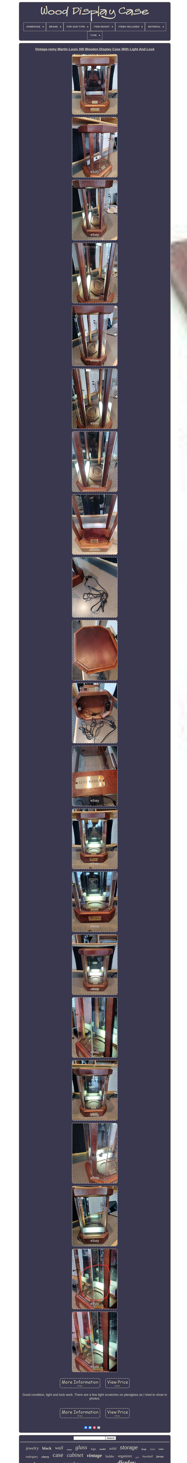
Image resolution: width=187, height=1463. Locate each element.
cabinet (75, 1455)
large (143, 1449)
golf (137, 1457)
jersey (160, 1456)
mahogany (32, 1456)
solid (112, 1448)
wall (59, 1447)
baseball (147, 1456)
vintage (94, 1455)
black (46, 1448)
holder (110, 1456)
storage (129, 1447)
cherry (45, 1456)
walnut (69, 1450)
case (58, 1455)
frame (152, 1449)
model (103, 1449)
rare (161, 1449)
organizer (125, 1456)
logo (93, 1448)
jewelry (32, 1448)
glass (81, 1447)
